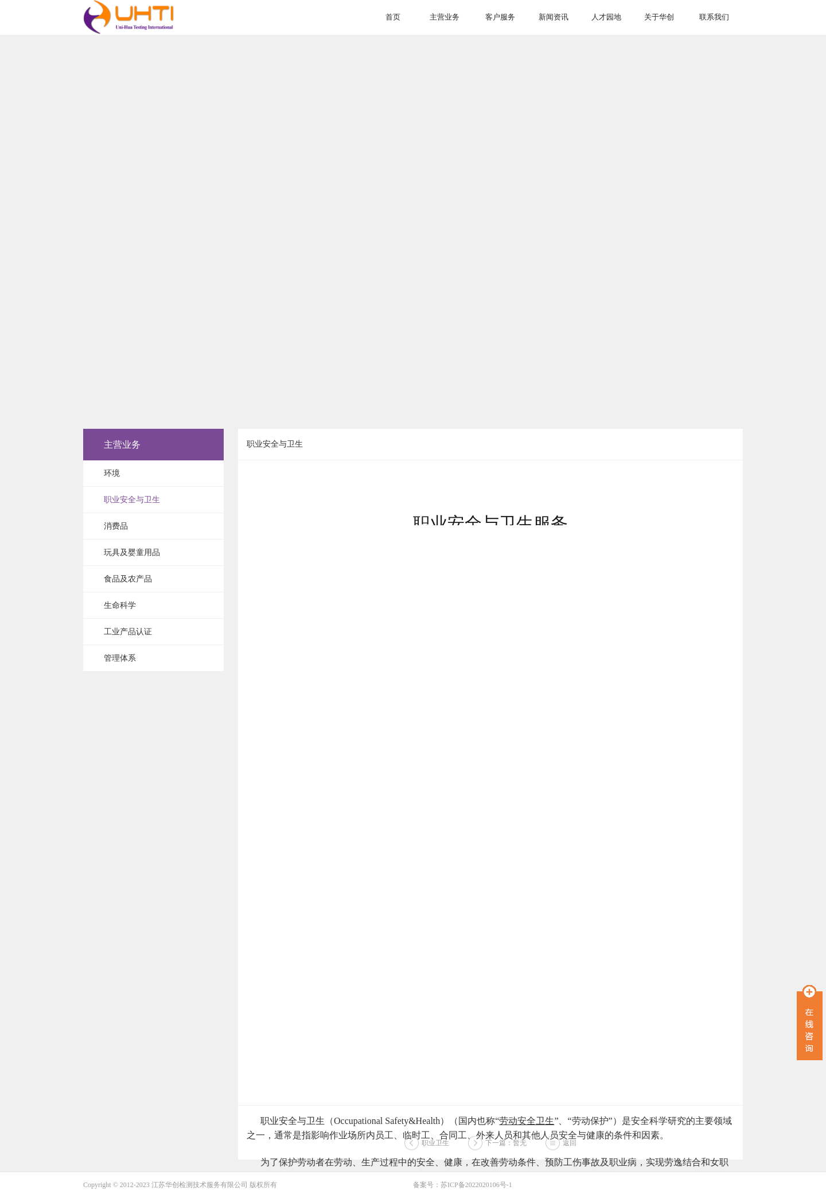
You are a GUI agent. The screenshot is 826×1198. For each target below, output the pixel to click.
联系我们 (714, 17)
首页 (392, 17)
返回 (569, 1145)
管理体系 (120, 658)
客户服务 (500, 17)
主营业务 (444, 17)
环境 (112, 473)
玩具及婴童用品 (132, 552)
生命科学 (120, 605)
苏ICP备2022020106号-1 (476, 1185)
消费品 (116, 526)
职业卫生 (435, 1145)
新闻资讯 (553, 17)
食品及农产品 (128, 579)
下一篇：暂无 (506, 1145)
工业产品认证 (128, 631)
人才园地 (606, 17)
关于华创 (659, 17)
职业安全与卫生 (132, 499)
